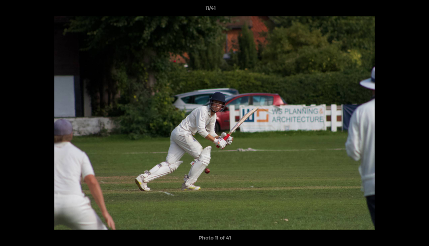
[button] (400, 10)
